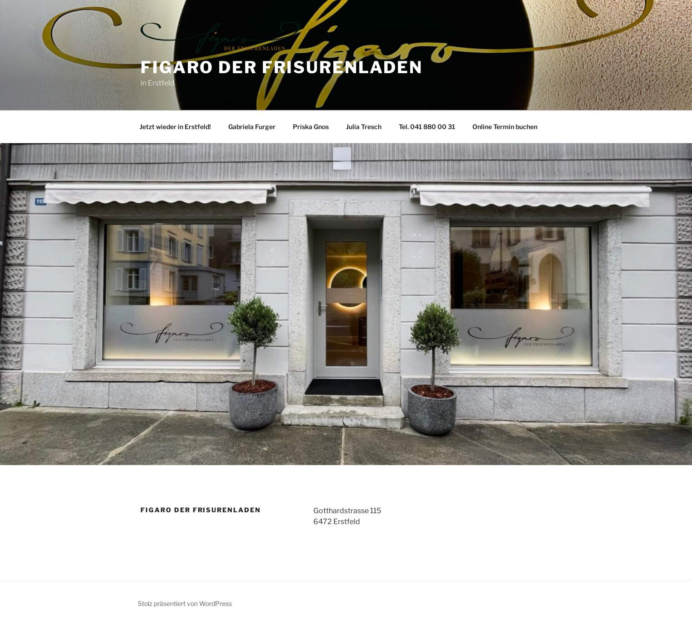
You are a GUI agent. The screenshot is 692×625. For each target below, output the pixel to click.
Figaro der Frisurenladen (281, 67)
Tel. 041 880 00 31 (427, 126)
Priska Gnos (311, 126)
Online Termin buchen (504, 126)
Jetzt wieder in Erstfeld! (175, 126)
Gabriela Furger (252, 126)
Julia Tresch (363, 126)
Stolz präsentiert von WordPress (185, 603)
